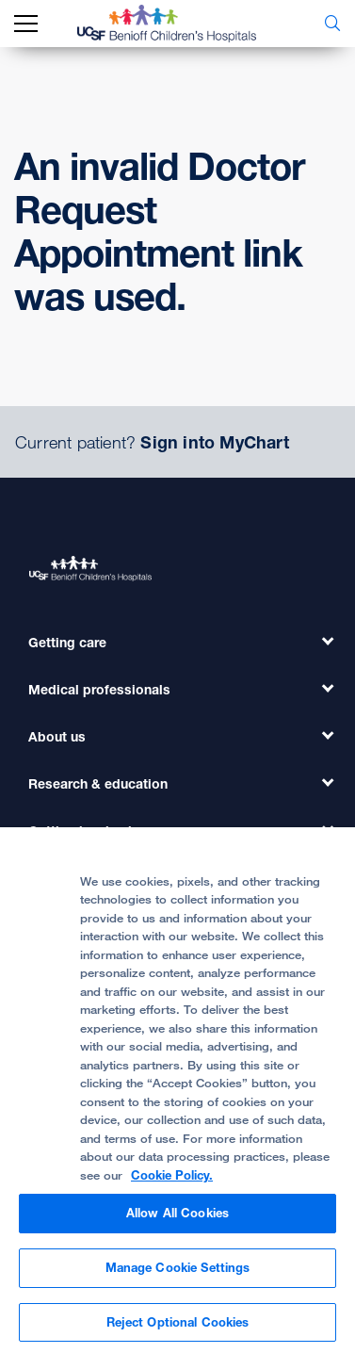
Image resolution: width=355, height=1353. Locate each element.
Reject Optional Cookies (178, 1329)
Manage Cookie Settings (177, 1274)
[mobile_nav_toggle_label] (26, 24)
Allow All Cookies (177, 1221)
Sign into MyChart (214, 442)
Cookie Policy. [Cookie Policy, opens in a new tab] (172, 1182)
